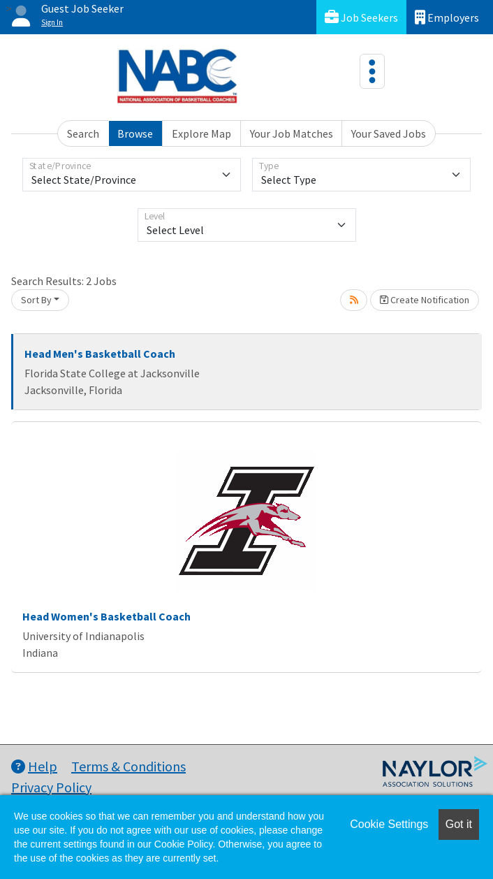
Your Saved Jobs (388, 133)
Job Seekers (361, 17)
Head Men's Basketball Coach (99, 354)
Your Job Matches (291, 133)
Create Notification (424, 299)
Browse (135, 133)
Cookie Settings (389, 824)
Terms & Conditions (128, 766)
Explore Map (201, 133)
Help (34, 766)
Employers (447, 17)
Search (83, 133)
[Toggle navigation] (372, 71)
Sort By (36, 299)
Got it (459, 824)
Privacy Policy (51, 787)
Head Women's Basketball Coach (106, 616)
